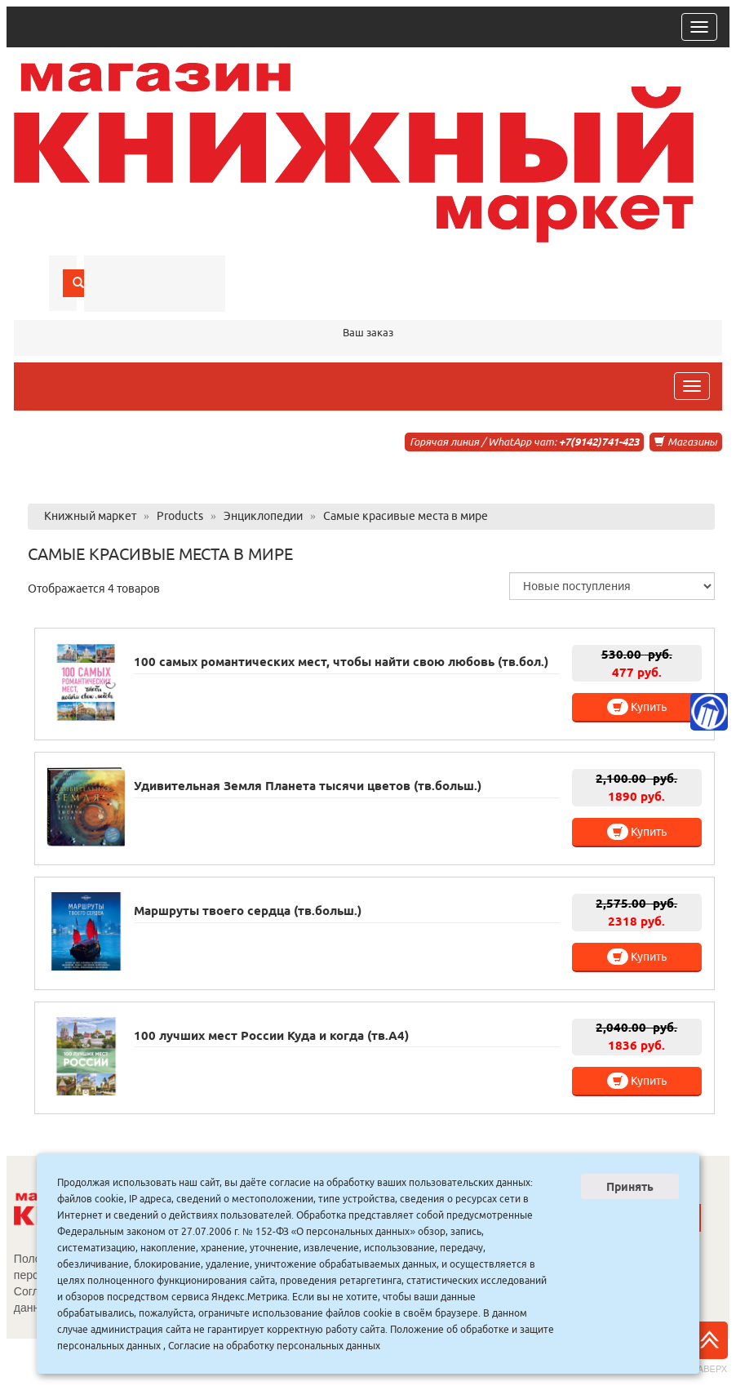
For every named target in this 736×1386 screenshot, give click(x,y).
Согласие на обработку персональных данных (274, 1345)
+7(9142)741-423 (599, 441)
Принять (630, 1186)
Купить (637, 707)
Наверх (709, 1348)
